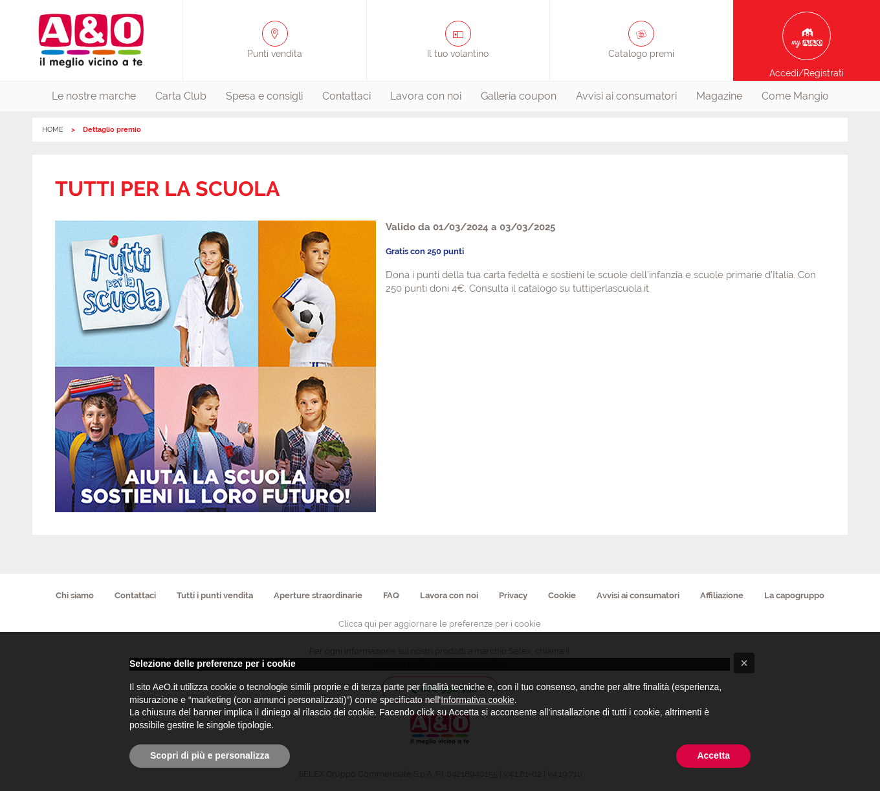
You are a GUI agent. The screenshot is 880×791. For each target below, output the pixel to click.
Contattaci (346, 96)
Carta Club (180, 96)
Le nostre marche (94, 96)
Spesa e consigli (264, 96)
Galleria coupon (518, 96)
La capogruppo (794, 595)
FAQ (391, 595)
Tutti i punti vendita (215, 595)
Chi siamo (75, 595)
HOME (52, 129)
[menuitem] (94, 96)
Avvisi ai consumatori (626, 96)
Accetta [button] (713, 755)
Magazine (719, 96)
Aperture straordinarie (318, 595)
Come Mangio (795, 96)
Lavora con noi (425, 96)
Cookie (562, 595)
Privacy (513, 595)
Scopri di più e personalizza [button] (209, 755)
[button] (744, 663)
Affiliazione (721, 595)
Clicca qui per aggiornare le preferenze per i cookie (439, 624)
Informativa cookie (477, 700)
